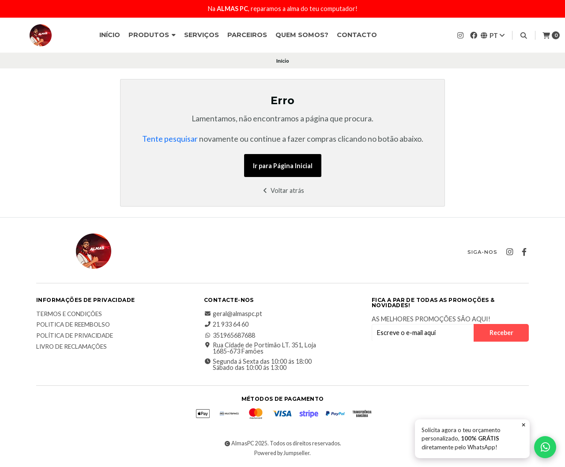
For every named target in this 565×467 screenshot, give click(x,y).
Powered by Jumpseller (281, 453)
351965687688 (229, 335)
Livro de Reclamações (71, 347)
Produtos (152, 35)
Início (109, 35)
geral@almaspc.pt (233, 314)
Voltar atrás (282, 190)
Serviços (201, 35)
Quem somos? (301, 35)
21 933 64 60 (226, 324)
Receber (501, 332)
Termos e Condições (69, 314)
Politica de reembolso (73, 325)
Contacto (357, 35)
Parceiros (247, 35)
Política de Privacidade (74, 336)
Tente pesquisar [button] (170, 138)
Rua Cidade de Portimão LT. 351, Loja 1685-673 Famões (260, 348)
